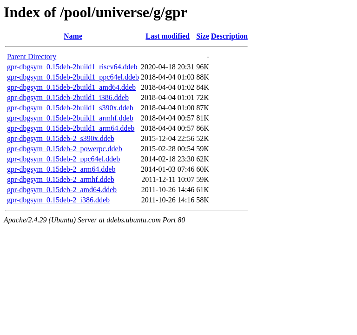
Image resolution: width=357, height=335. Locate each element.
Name (73, 36)
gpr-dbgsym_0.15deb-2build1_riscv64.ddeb (72, 67)
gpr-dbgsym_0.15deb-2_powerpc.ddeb (64, 149)
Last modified (167, 36)
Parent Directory (31, 56)
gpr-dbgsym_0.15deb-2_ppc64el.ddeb (63, 159)
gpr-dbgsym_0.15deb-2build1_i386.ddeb (68, 97)
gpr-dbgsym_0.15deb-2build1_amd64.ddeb (71, 87)
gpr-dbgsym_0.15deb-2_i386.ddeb (58, 200)
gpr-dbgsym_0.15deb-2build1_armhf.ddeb (70, 118)
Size (202, 36)
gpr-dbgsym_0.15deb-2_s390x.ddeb (60, 138)
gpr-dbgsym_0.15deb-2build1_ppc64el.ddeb (73, 77)
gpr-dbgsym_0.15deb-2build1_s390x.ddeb (70, 108)
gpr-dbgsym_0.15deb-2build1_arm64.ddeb (70, 128)
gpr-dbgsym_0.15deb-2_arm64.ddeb (61, 169)
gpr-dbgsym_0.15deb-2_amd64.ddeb (62, 190)
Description (229, 36)
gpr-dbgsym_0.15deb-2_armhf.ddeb (60, 179)
